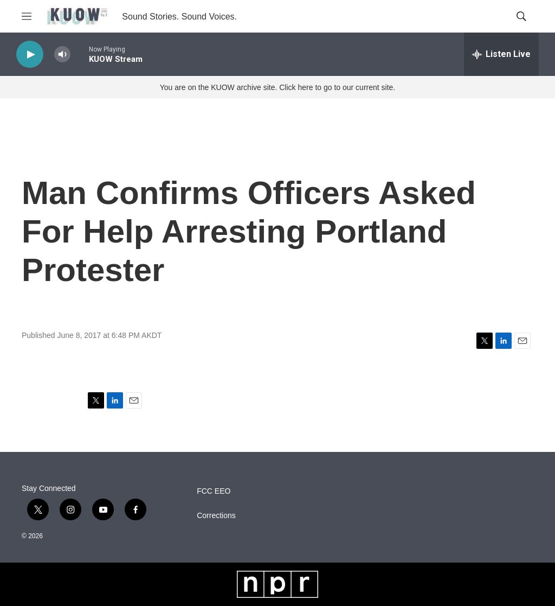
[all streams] (501, 54)
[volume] (62, 54)
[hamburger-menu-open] (26, 16)
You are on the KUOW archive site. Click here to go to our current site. (277, 87)
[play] (29, 54)
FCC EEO (213, 491)
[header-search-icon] (521, 16)
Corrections (216, 516)
